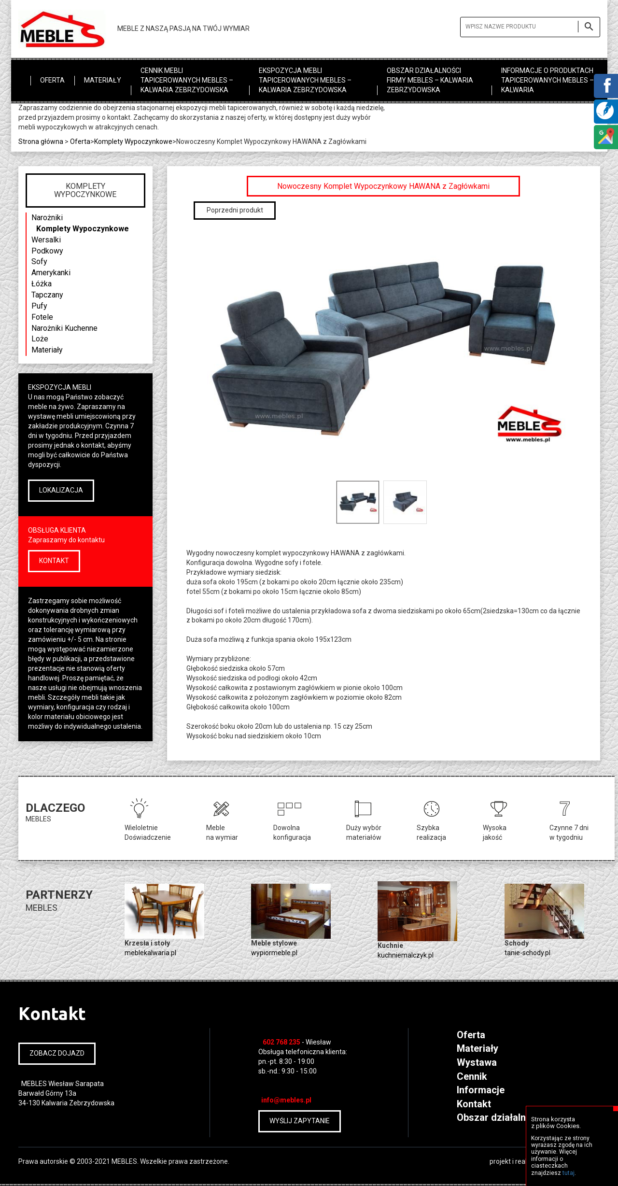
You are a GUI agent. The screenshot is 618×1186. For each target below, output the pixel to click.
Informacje (481, 1090)
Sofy (39, 261)
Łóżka (41, 283)
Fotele (42, 317)
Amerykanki (50, 272)
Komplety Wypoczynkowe (82, 228)
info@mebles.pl (286, 1100)
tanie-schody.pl (527, 953)
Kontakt (474, 1104)
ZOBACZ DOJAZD (56, 1053)
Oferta (52, 80)
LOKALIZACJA (61, 490)
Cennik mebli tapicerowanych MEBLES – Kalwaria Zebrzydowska (186, 80)
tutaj (568, 1173)
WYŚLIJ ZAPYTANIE (299, 1121)
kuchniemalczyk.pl (406, 955)
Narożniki (47, 217)
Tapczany (47, 294)
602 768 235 (281, 1042)
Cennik (472, 1076)
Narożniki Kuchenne (64, 328)
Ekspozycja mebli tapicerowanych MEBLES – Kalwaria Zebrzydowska (305, 80)
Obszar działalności (500, 1117)
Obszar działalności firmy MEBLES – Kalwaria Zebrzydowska (430, 80)
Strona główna (40, 141)
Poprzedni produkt (235, 210)
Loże (39, 338)
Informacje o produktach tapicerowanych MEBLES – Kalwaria (547, 80)
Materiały (102, 80)
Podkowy (47, 250)
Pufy (39, 306)
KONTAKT (54, 561)
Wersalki (46, 239)
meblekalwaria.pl (150, 953)
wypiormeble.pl (274, 953)
